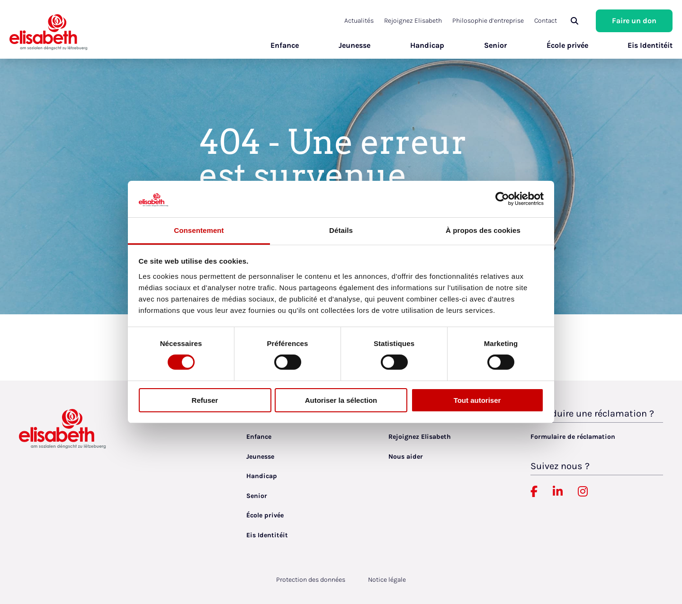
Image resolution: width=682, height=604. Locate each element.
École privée (567, 45)
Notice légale (387, 580)
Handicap (427, 45)
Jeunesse (354, 45)
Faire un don (634, 20)
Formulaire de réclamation (572, 437)
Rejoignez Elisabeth (413, 21)
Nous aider (405, 457)
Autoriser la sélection (341, 400)
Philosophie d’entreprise (488, 21)
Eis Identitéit (650, 45)
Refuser (205, 400)
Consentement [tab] (199, 230)
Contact (545, 21)
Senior (495, 45)
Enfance (284, 45)
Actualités (359, 21)
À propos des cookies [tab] (483, 230)
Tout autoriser (477, 400)
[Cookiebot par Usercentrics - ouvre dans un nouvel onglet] (502, 199)
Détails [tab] (341, 230)
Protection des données (310, 580)
